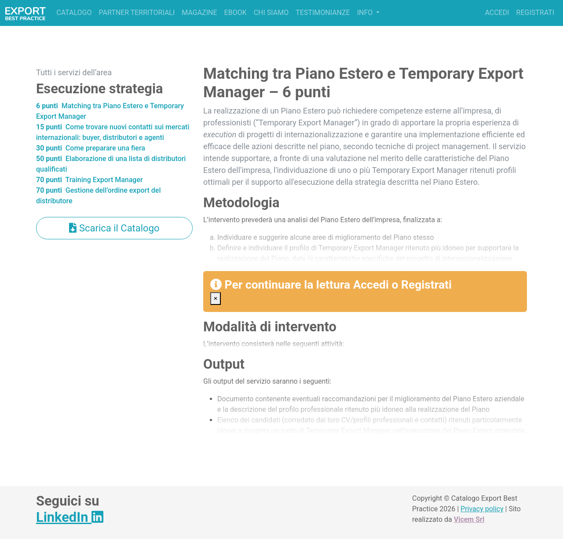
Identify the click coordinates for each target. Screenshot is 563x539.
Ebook (235, 12)
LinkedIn (69, 517)
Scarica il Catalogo (114, 228)
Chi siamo (271, 12)
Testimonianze (323, 12)
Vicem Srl (469, 519)
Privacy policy (482, 509)
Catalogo (73, 12)
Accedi (497, 12)
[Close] (215, 298)
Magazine (199, 12)
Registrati (535, 12)
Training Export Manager (89, 180)
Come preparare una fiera (90, 148)
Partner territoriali (137, 12)
